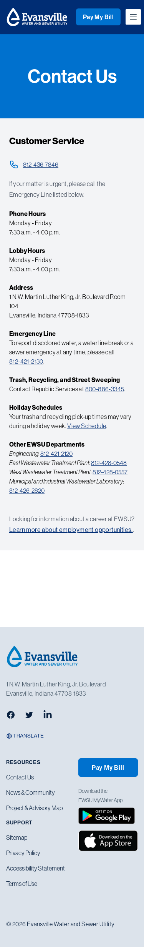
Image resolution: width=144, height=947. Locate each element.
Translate (25, 735)
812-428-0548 (109, 463)
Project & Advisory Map (34, 808)
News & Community (30, 792)
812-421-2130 (26, 361)
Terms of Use (21, 883)
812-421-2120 (56, 453)
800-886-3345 (104, 389)
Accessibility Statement (35, 868)
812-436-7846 (40, 164)
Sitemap (16, 837)
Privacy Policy (23, 853)
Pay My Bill (98, 17)
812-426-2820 (27, 490)
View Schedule (86, 426)
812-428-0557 (110, 472)
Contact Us (20, 777)
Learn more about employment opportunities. (71, 529)
